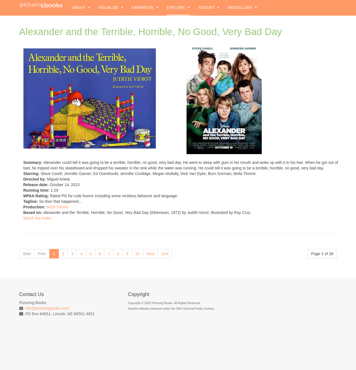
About (81, 7)
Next (151, 253)
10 (137, 253)
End (164, 253)
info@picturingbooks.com (47, 308)
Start (27, 253)
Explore (178, 7)
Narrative (145, 7)
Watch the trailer (37, 218)
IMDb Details (57, 207)
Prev (42, 253)
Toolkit (208, 7)
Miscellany (242, 7)
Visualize (110, 7)
